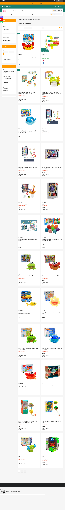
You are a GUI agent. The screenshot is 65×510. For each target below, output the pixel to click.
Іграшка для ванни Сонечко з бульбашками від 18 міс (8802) (52, 313)
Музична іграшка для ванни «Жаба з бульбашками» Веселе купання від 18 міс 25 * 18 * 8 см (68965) (28, 276)
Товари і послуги (13, 14)
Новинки (4, 26)
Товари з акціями (6, 29)
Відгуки (4, 34)
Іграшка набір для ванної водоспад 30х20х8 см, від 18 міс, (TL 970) (52, 386)
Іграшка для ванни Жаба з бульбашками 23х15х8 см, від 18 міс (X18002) (28, 349)
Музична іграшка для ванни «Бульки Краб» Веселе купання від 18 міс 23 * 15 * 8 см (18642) (51, 276)
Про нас (21, 14)
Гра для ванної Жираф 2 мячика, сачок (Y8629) (51, 204)
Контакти (27, 14)
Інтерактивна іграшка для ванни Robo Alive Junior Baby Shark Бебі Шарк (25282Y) (27, 313)
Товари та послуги (22, 19)
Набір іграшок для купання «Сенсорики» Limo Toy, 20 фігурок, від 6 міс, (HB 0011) (52, 240)
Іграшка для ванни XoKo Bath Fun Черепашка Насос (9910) (51, 422)
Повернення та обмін (7, 40)
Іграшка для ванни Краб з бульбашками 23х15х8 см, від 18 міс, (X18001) (28, 386)
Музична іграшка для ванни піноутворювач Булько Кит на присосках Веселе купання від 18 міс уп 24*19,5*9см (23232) (28, 131)
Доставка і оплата (35, 14)
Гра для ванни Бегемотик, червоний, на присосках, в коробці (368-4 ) (28, 168)
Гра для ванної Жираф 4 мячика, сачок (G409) (27, 204)
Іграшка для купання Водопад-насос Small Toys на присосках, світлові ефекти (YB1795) (27, 422)
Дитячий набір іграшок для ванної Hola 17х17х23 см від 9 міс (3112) (51, 458)
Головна (5, 14)
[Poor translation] (4, 493)
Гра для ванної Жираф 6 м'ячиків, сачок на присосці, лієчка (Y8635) (52, 168)
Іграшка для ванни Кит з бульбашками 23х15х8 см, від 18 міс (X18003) (52, 349)
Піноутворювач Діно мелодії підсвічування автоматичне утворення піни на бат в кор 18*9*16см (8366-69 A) (52, 93)
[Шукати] (51, 14)
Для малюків (29, 19)
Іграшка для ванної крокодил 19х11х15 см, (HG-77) (27, 457)
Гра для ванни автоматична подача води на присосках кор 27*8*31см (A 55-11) (26, 93)
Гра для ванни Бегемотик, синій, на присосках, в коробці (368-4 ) (51, 131)
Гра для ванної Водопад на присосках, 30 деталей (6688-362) (27, 240)
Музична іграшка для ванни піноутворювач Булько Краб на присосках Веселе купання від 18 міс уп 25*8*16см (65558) (28, 57)
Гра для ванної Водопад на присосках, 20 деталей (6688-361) (51, 56)
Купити (19, 64)
